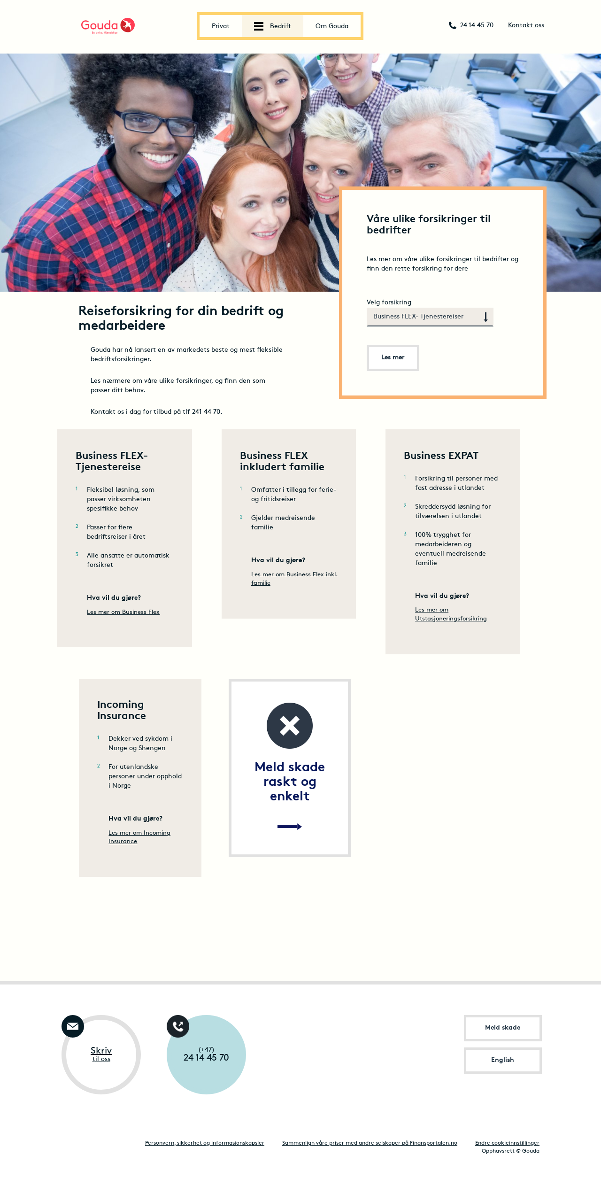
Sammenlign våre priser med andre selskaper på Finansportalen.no (369, 1143)
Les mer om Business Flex (123, 612)
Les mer (393, 357)
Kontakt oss (526, 25)
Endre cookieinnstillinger (507, 1143)
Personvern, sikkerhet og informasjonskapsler (204, 1143)
